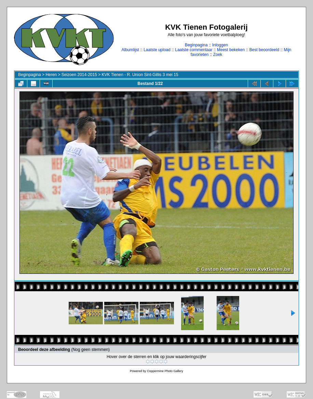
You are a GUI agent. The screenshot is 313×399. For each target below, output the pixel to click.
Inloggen (220, 45)
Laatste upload (157, 49)
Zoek (217, 54)
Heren (51, 74)
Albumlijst (130, 49)
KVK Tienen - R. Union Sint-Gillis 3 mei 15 (140, 74)
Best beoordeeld (264, 49)
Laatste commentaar (193, 49)
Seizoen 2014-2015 (79, 74)
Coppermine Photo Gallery (165, 371)
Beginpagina (196, 45)
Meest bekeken (231, 49)
